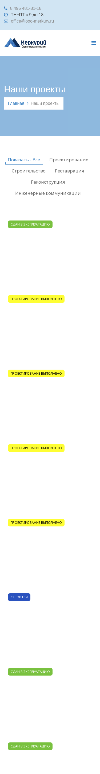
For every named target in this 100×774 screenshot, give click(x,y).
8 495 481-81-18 (25, 8)
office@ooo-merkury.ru (32, 21)
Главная (16, 103)
